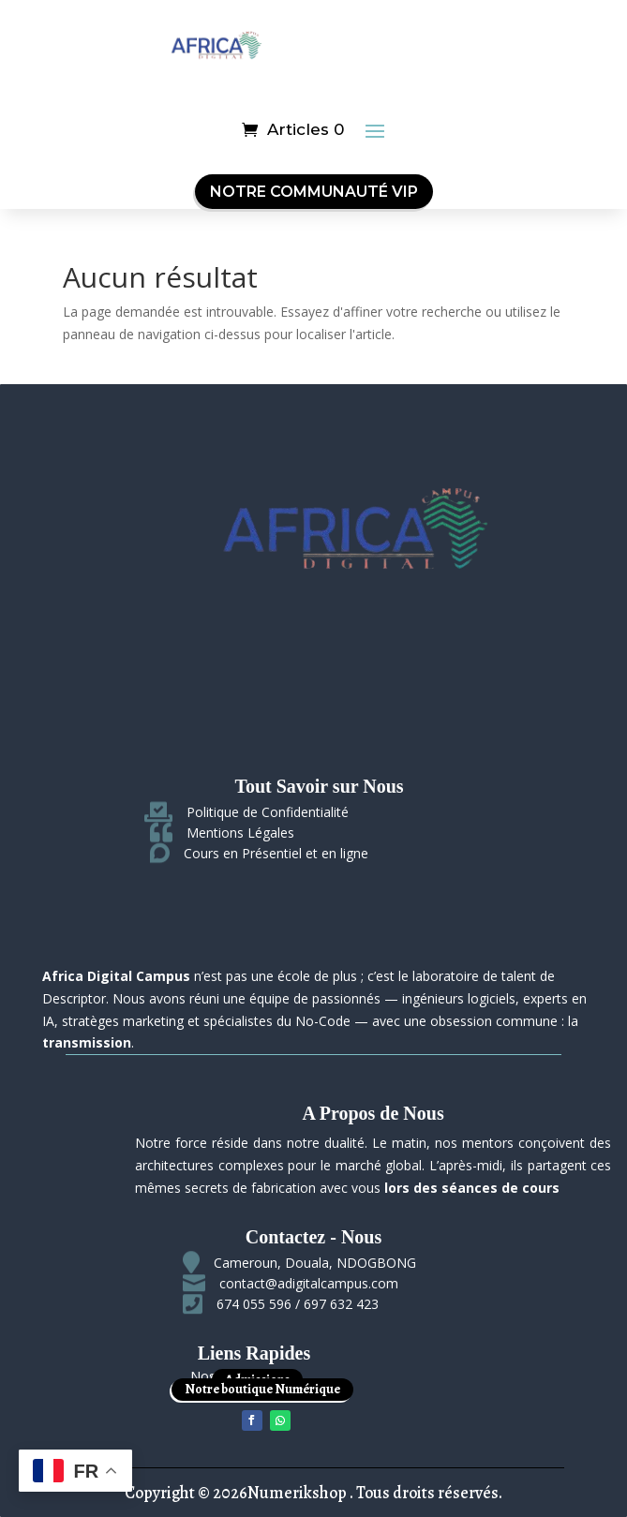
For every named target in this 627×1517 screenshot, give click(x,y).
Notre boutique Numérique (262, 1389)
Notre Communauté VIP (314, 192)
